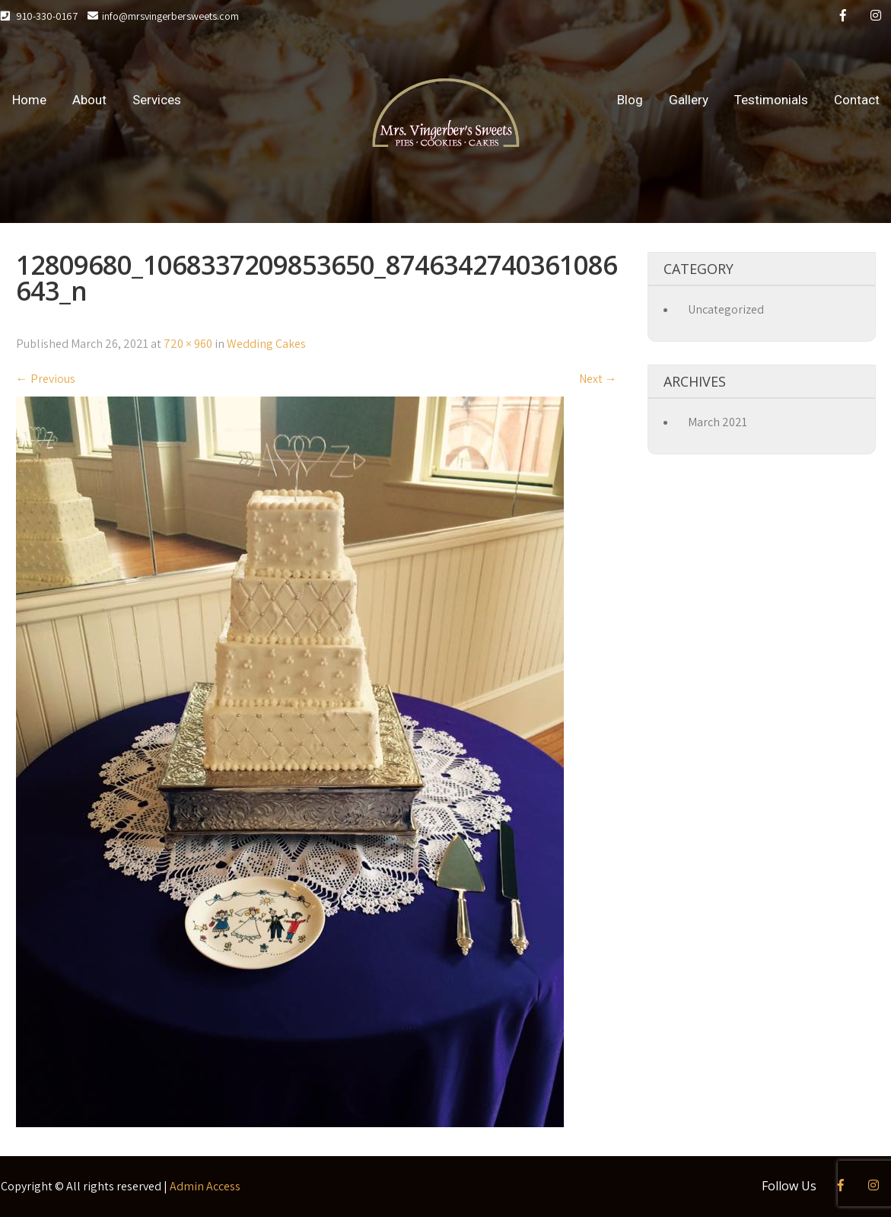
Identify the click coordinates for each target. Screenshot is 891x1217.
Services (156, 99)
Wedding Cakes (266, 344)
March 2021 (717, 422)
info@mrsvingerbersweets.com (163, 16)
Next (598, 379)
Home (29, 99)
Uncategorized (726, 309)
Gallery (688, 99)
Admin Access (205, 1186)
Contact (857, 99)
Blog (630, 99)
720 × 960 (188, 344)
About (89, 99)
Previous (45, 379)
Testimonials (771, 99)
